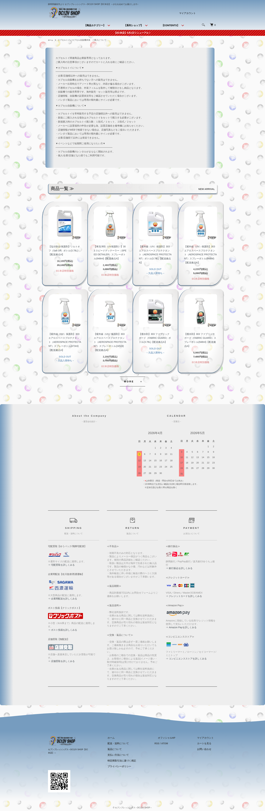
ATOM (178, 743)
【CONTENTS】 (170, 25)
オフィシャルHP (176, 737)
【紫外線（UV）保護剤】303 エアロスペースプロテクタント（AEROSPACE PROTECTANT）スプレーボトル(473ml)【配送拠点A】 (65, 342)
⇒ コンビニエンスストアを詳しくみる (186, 658)
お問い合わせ (207, 749)
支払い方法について (135, 755)
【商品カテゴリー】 (94, 25)
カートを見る (207, 743)
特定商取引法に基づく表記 (138, 760)
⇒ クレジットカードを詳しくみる (184, 596)
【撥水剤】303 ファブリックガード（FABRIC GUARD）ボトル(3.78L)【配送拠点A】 (155, 338)
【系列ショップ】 (133, 25)
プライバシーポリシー (136, 766)
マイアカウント (187, 13)
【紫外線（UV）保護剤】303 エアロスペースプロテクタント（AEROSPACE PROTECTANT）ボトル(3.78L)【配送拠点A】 (155, 254)
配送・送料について (135, 743)
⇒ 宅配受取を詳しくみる (61, 564)
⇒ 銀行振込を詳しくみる (179, 568)
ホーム (51, 40)
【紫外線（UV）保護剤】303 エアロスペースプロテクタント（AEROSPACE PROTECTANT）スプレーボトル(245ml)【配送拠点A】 (110, 342)
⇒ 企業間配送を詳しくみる (62, 598)
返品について (131, 749)
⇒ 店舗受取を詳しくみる (61, 661)
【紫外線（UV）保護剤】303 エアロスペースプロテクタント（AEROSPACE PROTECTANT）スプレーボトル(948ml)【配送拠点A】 (200, 254)
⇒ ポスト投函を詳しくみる (62, 630)
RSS (170, 743)
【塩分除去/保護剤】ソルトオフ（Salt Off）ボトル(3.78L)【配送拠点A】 (64, 250)
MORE (129, 381)
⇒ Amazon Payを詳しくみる (181, 627)
